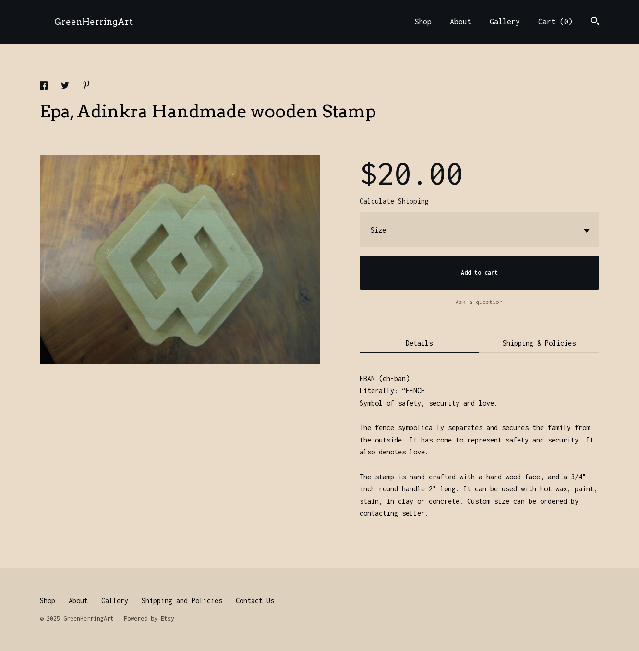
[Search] (595, 22)
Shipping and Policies (182, 600)
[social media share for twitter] (67, 87)
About (460, 21)
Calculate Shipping (394, 201)
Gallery (505, 21)
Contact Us (255, 600)
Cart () (555, 21)
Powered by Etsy (149, 618)
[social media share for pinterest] (86, 86)
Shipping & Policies (539, 343)
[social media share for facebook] (45, 87)
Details (419, 343)
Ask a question (479, 302)
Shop (423, 21)
